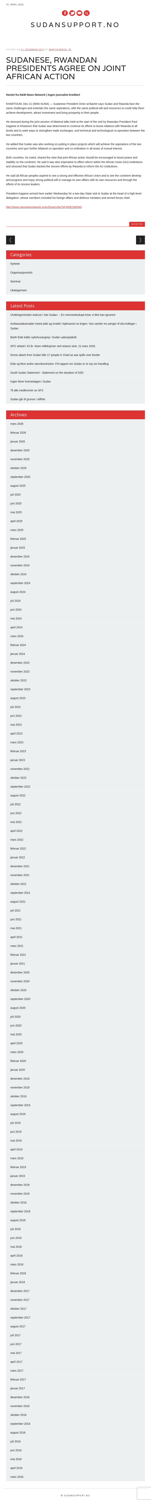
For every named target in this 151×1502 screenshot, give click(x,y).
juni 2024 (16, 609)
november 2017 (19, 1299)
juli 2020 (15, 1016)
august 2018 (18, 1220)
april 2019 (16, 1149)
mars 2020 (16, 1052)
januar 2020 (17, 1069)
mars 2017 (16, 1370)
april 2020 (16, 1043)
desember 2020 (19, 972)
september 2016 (20, 1423)
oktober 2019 (18, 1096)
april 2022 (16, 830)
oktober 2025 (18, 468)
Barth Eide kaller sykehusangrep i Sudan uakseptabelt (43, 337)
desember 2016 (19, 1397)
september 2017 (20, 1317)
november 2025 (19, 459)
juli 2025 (15, 494)
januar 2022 (17, 857)
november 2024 (19, 565)
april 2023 (16, 733)
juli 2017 (15, 1335)
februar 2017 (18, 1379)
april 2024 (16, 627)
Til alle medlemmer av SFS (26, 390)
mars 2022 (16, 839)
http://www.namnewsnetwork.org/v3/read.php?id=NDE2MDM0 (44, 207)
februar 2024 (18, 645)
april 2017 (16, 1361)
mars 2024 (16, 636)
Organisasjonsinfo (21, 272)
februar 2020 (18, 1060)
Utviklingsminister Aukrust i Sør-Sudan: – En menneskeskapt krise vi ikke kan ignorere (63, 314)
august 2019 (18, 1114)
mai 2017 (16, 1353)
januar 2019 (17, 1176)
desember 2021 (19, 866)
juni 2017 (16, 1344)
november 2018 (19, 1193)
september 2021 (20, 892)
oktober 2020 (18, 990)
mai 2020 (16, 1034)
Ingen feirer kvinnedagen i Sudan (30, 381)
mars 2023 (16, 742)
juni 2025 (16, 503)
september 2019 (20, 1105)
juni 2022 (16, 813)
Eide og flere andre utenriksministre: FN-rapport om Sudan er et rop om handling (59, 363)
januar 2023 (17, 760)
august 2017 (18, 1326)
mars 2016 (16, 1476)
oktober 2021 (18, 884)
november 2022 (19, 768)
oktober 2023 (18, 680)
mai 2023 (16, 724)
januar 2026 (17, 441)
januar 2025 (17, 547)
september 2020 (20, 999)
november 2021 (19, 875)
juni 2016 (16, 1450)
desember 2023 (19, 662)
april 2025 (16, 521)
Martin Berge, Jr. (60, 49)
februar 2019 (18, 1167)
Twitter (72, 13)
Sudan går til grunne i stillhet (27, 399)
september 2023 (20, 689)
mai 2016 (16, 1459)
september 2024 (20, 583)
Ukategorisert (18, 290)
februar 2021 (18, 954)
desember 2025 (19, 450)
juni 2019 (16, 1131)
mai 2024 (16, 618)
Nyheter (137, 224)
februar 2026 (18, 432)
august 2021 (18, 901)
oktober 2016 (18, 1414)
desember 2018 (19, 1184)
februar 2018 (18, 1273)
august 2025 (18, 485)
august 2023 (18, 698)
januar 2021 (17, 963)
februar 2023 (18, 751)
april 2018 (16, 1255)
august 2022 (18, 795)
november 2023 (19, 671)
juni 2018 (16, 1237)
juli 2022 (15, 804)
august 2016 (18, 1432)
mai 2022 (16, 822)
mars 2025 (16, 530)
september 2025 (20, 476)
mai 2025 (16, 512)
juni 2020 (16, 1025)
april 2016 (16, 1468)
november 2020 (19, 981)
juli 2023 (15, 707)
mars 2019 (16, 1158)
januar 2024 (17, 653)
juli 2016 (15, 1441)
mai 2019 (16, 1140)
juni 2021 (16, 919)
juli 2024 (15, 600)
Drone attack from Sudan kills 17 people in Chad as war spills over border (55, 355)
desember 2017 (19, 1291)
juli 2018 (15, 1229)
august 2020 (18, 1007)
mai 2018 (16, 1246)
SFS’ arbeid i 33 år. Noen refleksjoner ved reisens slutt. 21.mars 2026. (53, 346)
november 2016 (19, 1406)
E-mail (79, 13)
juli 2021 (15, 910)
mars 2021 (16, 945)
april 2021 (16, 937)
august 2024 (18, 591)
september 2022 (20, 786)
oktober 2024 (18, 574)
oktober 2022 (18, 777)
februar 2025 (18, 538)
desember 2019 (19, 1078)
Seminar (15, 281)
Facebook (65, 13)
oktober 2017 (18, 1308)
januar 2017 (17, 1388)
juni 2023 (16, 715)
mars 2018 (16, 1264)
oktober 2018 (18, 1202)
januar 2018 (17, 1282)
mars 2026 (16, 423)
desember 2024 (19, 556)
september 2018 (20, 1211)
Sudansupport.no (75, 24)
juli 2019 (15, 1122)
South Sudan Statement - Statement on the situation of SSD (47, 372)
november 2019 (19, 1087)
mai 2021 (16, 928)
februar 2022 (18, 848)
